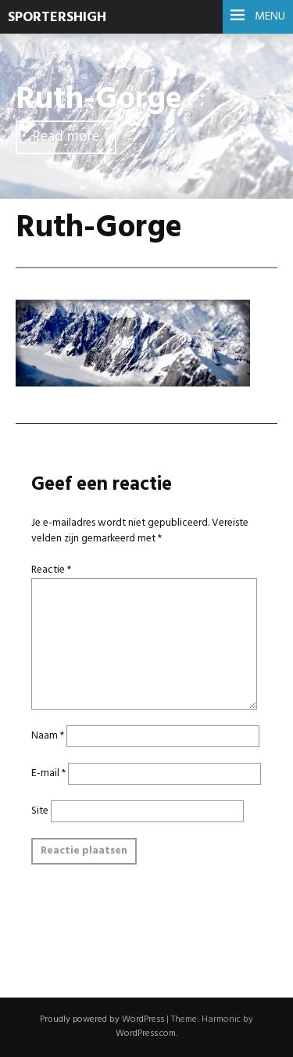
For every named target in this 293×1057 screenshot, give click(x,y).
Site (39, 811)
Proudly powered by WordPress (102, 1019)
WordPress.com (146, 1033)
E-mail (48, 773)
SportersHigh (57, 17)
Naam (47, 736)
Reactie (51, 570)
